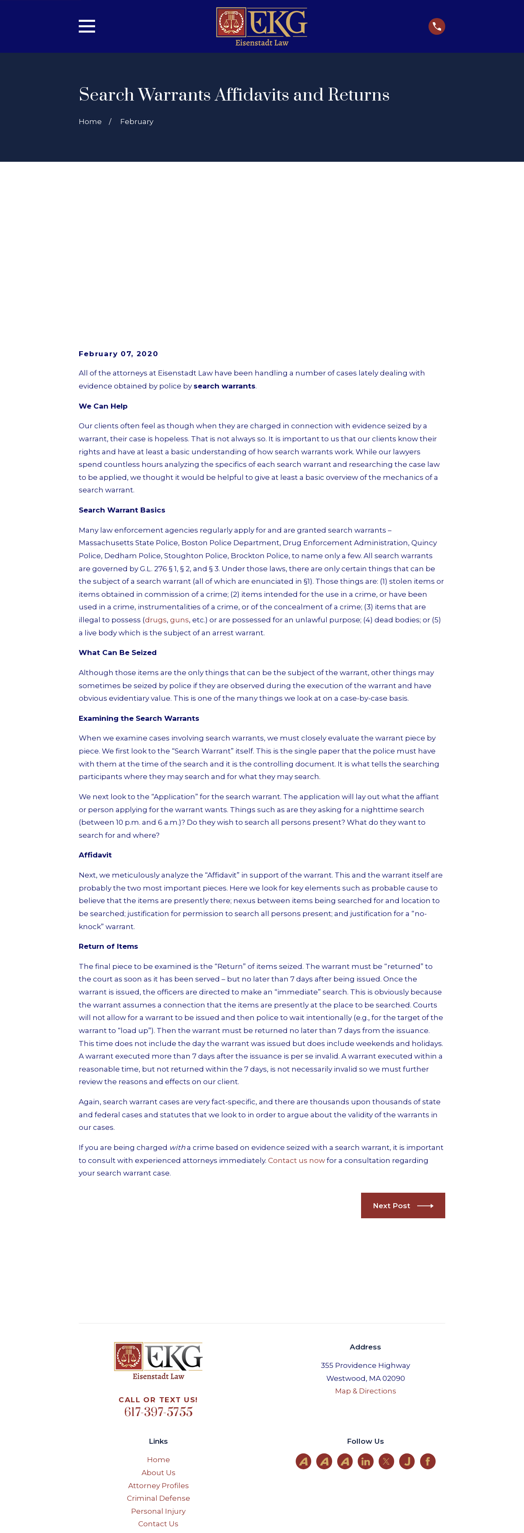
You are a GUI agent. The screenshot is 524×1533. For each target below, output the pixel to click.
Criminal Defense (158, 1369)
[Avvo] (303, 1331)
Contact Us (158, 1394)
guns (179, 490)
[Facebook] (427, 1331)
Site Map (158, 1407)
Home (158, 1330)
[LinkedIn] (365, 1331)
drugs (156, 490)
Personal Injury (158, 1381)
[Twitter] (386, 1331)
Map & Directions (365, 1261)
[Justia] (407, 1331)
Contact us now (296, 1030)
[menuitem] (92, 1515)
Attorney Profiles (158, 1356)
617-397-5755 (158, 1283)
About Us (159, 1343)
